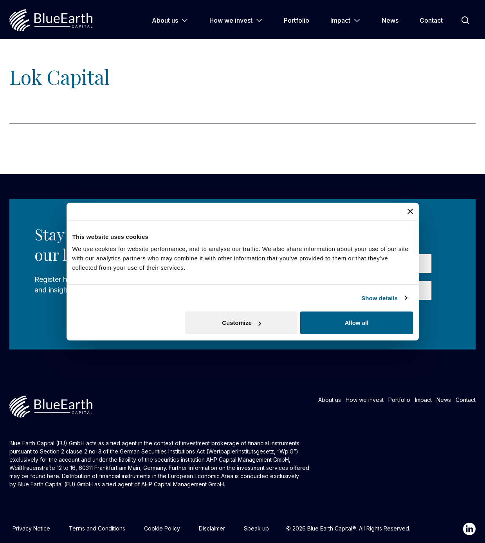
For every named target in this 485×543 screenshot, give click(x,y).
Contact (431, 20)
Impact (345, 20)
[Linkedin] (469, 529)
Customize (241, 322)
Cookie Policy (162, 528)
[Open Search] (465, 20)
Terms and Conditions (97, 528)
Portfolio (296, 20)
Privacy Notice (31, 528)
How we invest (236, 20)
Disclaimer (212, 528)
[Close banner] (410, 211)
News (390, 20)
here (53, 476)
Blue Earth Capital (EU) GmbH (55, 484)
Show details (379, 297)
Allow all (357, 322)
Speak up (256, 528)
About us (170, 20)
